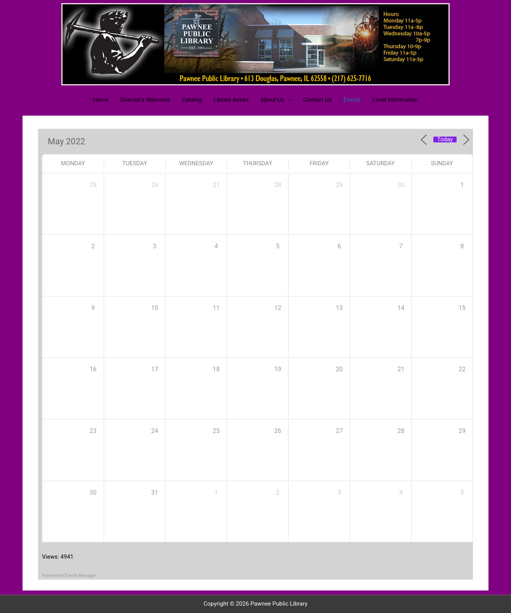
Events (351, 99)
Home (100, 99)
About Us (272, 99)
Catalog (192, 99)
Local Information (395, 99)
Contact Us (317, 99)
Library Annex (231, 99)
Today (445, 139)
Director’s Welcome (145, 99)
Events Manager (80, 575)
